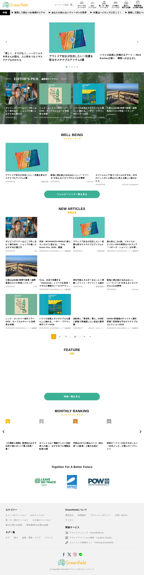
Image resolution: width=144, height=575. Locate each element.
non (35, 117)
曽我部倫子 (100, 287)
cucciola (89, 182)
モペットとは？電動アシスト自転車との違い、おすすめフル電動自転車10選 (54, 444)
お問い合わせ (121, 513)
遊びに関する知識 (14, 523)
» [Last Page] (90, 336)
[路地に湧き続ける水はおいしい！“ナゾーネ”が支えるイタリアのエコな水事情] (72, 144)
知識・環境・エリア (31, 536)
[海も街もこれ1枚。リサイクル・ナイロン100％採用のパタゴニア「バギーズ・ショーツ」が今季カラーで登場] (122, 218)
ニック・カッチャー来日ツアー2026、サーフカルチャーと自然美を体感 (54, 111)
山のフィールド (37, 513)
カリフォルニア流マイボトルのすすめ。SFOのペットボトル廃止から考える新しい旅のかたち (116, 178)
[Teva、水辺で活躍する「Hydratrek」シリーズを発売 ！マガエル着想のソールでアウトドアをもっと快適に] (55, 257)
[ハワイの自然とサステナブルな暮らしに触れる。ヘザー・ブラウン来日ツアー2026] (55, 295)
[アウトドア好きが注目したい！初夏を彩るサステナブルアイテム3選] (27, 144)
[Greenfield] (15, 3)
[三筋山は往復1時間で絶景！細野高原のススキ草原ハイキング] (21, 257)
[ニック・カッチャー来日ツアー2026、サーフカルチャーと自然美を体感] (21, 295)
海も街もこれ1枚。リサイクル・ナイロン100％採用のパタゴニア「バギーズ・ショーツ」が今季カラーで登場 (122, 244)
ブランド (49, 536)
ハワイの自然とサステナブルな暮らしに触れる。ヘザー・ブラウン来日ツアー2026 (88, 111)
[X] (69, 551)
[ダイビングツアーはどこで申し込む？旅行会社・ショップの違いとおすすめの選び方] (21, 218)
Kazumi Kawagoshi (130, 185)
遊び (16, 536)
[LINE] (80, 551)
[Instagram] (75, 551)
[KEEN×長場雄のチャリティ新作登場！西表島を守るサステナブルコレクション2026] (122, 295)
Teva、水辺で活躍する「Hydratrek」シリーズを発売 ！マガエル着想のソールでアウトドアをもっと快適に (55, 283)
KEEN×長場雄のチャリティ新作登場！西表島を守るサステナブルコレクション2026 (122, 321)
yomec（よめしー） (96, 328)
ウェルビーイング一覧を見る (72, 194)
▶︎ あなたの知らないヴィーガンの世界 (68, 12)
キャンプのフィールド (16, 513)
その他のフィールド (41, 518)
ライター (69, 518)
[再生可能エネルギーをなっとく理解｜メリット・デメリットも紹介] (89, 257)
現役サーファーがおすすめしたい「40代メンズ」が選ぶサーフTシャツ (122, 444)
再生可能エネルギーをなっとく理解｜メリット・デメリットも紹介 (88, 281)
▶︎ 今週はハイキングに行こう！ (106, 12)
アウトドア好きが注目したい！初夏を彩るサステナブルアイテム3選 (26, 176)
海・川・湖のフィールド (17, 518)
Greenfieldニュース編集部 (60, 117)
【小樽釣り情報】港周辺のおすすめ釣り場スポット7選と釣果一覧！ (21, 444)
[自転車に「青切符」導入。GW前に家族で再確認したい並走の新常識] (89, 295)
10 (75, 336)
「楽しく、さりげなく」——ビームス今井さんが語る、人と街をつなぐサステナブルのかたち (23, 56)
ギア (8, 536)
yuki (136, 115)
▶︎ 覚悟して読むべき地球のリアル (28, 12)
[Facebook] (63, 551)
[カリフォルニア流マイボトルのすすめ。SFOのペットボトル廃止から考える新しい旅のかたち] (117, 144)
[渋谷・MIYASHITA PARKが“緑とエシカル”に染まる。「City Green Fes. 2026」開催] (55, 218)
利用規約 (82, 513)
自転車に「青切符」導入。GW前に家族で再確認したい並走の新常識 (88, 321)
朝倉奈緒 (44, 182)
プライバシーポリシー (100, 513)
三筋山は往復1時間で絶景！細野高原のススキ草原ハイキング (122, 109)
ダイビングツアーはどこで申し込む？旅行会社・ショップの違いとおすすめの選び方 (21, 111)
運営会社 (69, 513)
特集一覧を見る (72, 395)
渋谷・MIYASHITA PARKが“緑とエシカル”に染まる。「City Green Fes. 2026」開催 (55, 244)
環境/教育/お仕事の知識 (37, 523)
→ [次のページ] (84, 336)
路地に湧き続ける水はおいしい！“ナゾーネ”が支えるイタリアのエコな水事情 (70, 176)
